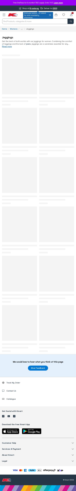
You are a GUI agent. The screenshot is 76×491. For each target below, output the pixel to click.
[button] (4, 15)
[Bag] (56, 14)
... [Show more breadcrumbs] (21, 29)
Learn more (58, 3)
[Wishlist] (63, 14)
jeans (28, 44)
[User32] (71, 14)
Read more (7, 46)
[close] (50, 15)
